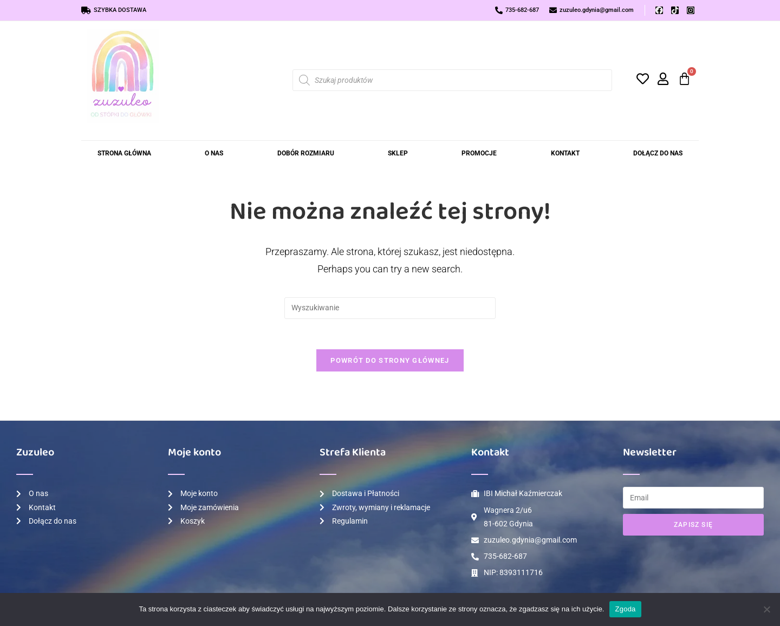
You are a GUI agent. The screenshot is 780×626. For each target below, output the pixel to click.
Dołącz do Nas (657, 153)
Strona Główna (124, 153)
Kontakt (565, 153)
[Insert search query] (390, 308)
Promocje (479, 153)
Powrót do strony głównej (389, 362)
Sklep (398, 153)
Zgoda (625, 609)
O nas (214, 153)
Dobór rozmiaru (305, 153)
